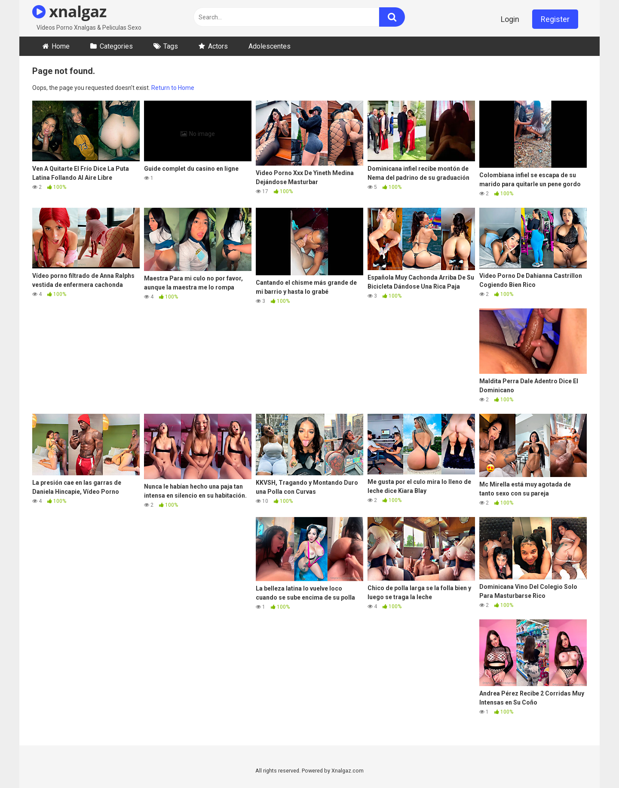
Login (510, 19)
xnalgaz (69, 11)
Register (555, 19)
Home (61, 46)
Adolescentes (269, 46)
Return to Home (172, 87)
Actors (218, 46)
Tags (170, 46)
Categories (116, 46)
